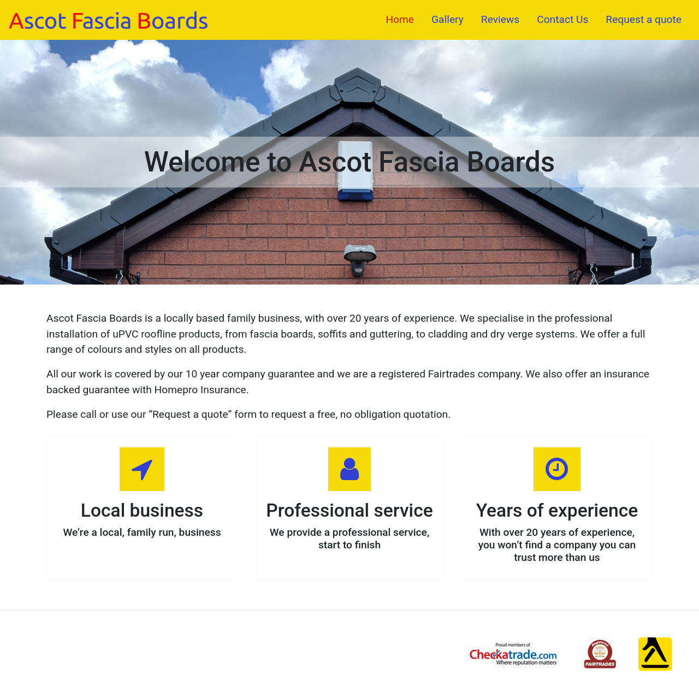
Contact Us (562, 19)
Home (400, 19)
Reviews (500, 19)
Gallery (447, 19)
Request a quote (644, 19)
